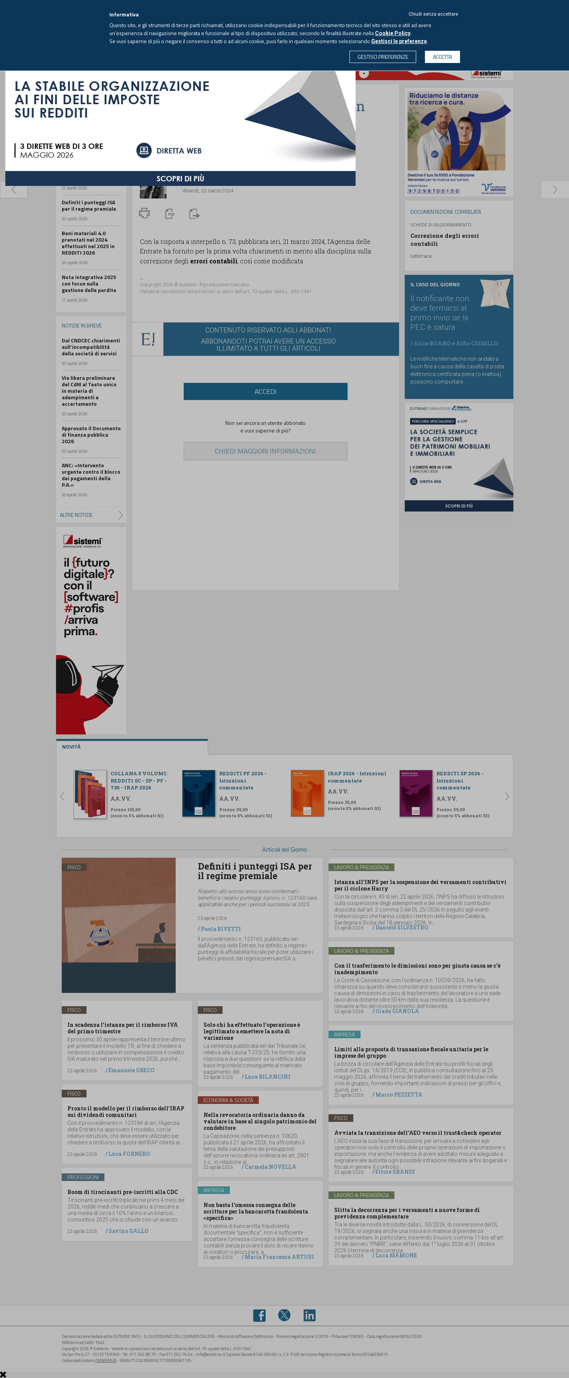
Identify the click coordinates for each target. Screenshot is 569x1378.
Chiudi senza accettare (433, 14)
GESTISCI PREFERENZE (382, 57)
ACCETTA (442, 57)
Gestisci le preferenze (399, 41)
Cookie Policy (392, 33)
